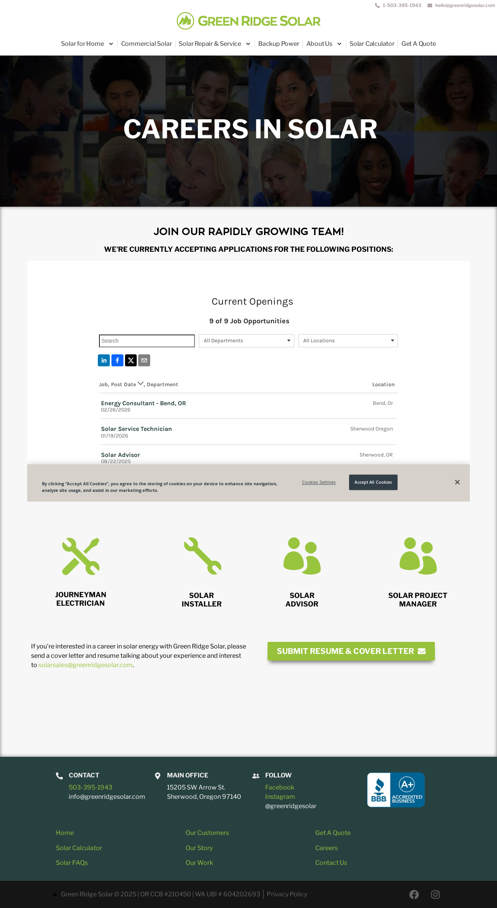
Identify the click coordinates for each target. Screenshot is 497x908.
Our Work (199, 862)
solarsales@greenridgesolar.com (85, 665)
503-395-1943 (90, 787)
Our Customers (207, 833)
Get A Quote (418, 43)
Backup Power (278, 43)
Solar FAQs (72, 862)
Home (65, 833)
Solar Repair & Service (215, 43)
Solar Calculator (371, 43)
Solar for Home (87, 43)
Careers (326, 848)
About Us (324, 43)
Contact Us (331, 862)
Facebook (279, 787)
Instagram (280, 796)
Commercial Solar (146, 43)
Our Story (199, 848)
